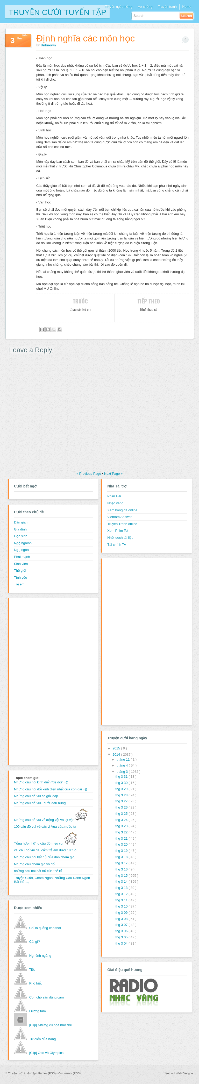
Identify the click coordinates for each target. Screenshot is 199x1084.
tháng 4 (123, 765)
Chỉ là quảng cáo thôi (45, 928)
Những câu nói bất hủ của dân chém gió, (44, 857)
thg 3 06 (122, 931)
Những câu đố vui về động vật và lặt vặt (51, 820)
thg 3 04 (122, 943)
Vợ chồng (145, 7)
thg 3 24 (122, 820)
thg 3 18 (122, 857)
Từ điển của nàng (42, 1039)
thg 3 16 (122, 869)
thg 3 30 (122, 783)
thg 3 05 (122, 937)
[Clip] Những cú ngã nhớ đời (50, 1025)
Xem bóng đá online (122, 510)
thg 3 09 (122, 913)
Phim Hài (114, 496)
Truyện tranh (167, 7)
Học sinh (20, 536)
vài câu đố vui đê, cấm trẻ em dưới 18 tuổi (45, 850)
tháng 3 (123, 772)
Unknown (48, 45)
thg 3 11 (122, 900)
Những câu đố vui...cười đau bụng (40, 803)
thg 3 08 (122, 919)
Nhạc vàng (115, 503)
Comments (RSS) (69, 1073)
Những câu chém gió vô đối (34, 864)
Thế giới (20, 570)
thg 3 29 (122, 789)
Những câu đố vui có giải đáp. (36, 796)
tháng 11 (124, 759)
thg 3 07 (122, 925)
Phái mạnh (22, 557)
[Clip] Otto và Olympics (46, 1053)
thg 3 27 (122, 801)
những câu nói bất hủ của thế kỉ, (38, 871)
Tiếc (32, 970)
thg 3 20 (122, 844)
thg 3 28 (122, 795)
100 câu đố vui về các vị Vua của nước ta (45, 826)
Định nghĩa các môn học (85, 38)
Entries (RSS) (47, 1073)
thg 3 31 (122, 776)
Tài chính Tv (116, 545)
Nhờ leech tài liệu (120, 538)
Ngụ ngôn (21, 550)
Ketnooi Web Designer (179, 1073)
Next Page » (113, 474)
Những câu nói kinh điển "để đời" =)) (41, 782)
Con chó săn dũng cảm (46, 997)
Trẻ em (19, 584)
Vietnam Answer (119, 517)
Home (186, 7)
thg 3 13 (122, 888)
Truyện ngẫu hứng (118, 7)
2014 (116, 754)
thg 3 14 (122, 881)
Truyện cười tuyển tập (57, 12)
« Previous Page (89, 474)
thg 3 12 (122, 894)
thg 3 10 (122, 906)
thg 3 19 (122, 851)
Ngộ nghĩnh (23, 543)
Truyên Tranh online (122, 524)
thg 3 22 (122, 832)
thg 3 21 (122, 838)
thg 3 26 (122, 807)
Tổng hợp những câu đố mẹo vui (45, 843)
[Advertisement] (34, 681)
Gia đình (20, 529)
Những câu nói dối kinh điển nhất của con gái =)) (50, 789)
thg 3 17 (122, 863)
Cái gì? (34, 942)
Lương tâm (37, 1011)
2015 (116, 748)
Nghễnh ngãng (40, 956)
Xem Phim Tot (117, 531)
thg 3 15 (122, 875)
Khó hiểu (35, 983)
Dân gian (20, 522)
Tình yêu (20, 577)
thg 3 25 (122, 814)
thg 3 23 (122, 826)
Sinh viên (21, 564)
